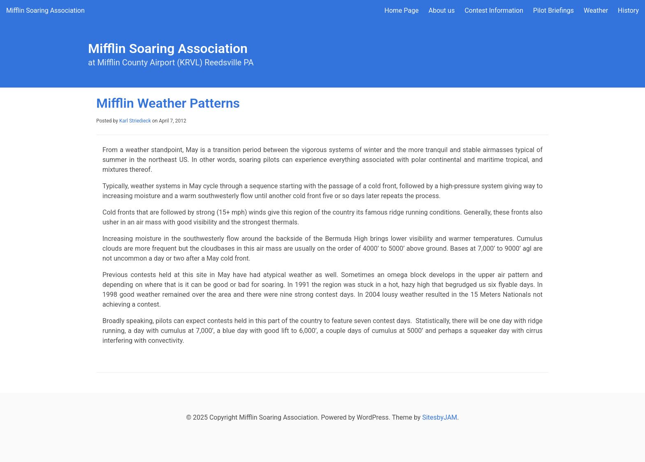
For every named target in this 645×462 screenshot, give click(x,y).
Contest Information (493, 10)
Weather (596, 10)
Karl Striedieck (135, 121)
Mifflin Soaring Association (45, 10)
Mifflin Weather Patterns (168, 103)
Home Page (402, 10)
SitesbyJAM (439, 417)
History (628, 10)
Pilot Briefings (553, 10)
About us (442, 10)
